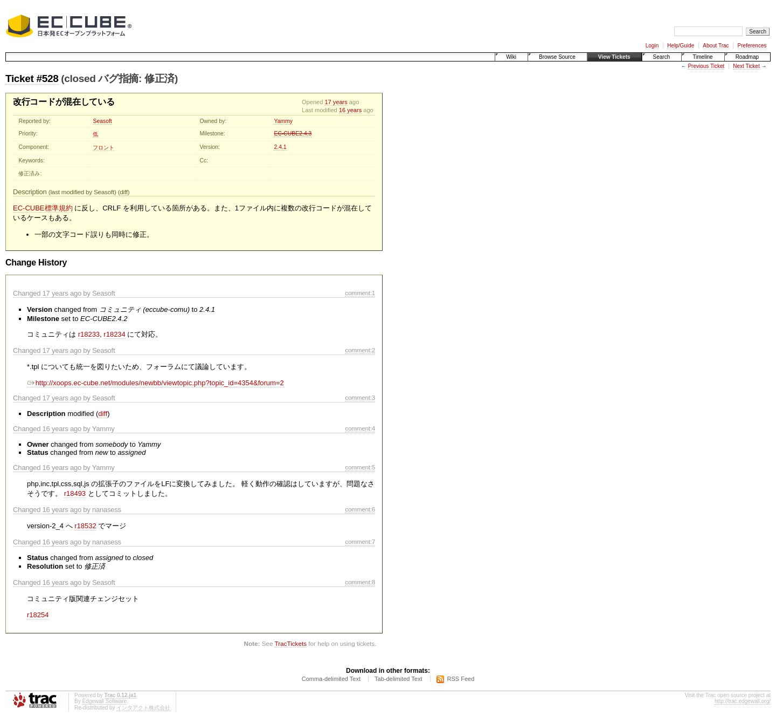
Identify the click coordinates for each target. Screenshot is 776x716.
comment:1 (360, 292)
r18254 (37, 615)
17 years (335, 102)
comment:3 (360, 397)
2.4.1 (280, 147)
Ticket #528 (31, 78)
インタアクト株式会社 (143, 708)
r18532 (85, 526)
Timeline (702, 57)
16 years (350, 110)
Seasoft (102, 121)
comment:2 (360, 349)
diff (123, 191)
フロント (103, 148)
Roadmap (747, 57)
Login (652, 46)
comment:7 (360, 541)
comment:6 (360, 509)
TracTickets (290, 643)
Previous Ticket (706, 66)
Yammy (283, 121)
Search (661, 57)
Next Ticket (746, 66)
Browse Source (557, 57)
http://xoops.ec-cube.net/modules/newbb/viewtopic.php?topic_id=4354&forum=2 (155, 383)
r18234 (114, 334)
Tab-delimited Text (398, 679)
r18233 (89, 334)
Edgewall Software (104, 701)
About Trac (716, 46)
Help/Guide (680, 46)
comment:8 (360, 581)
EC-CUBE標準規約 (43, 208)
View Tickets (614, 57)
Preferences (752, 46)
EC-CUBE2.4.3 (292, 134)
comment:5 (360, 466)
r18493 (75, 493)
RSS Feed (461, 679)
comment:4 (360, 428)
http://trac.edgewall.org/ (743, 701)
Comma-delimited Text (331, 679)
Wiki (511, 57)
